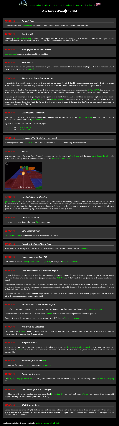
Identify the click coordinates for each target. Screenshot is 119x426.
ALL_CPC (61, 278)
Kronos (19, 350)
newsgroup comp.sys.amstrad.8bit (20, 379)
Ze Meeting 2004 (57, 394)
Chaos (38, 222)
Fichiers (47, 5)
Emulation (69, 5)
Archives (90, 5)
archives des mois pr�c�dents (48, 423)
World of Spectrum (71, 318)
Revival (31, 69)
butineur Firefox (57, 99)
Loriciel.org (74, 156)
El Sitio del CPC (94, 90)
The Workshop (29, 143)
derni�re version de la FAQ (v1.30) (37, 262)
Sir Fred (49, 314)
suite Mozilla (37, 99)
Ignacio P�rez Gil (12, 202)
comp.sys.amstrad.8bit (70, 262)
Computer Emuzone (95, 309)
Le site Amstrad (11, 54)
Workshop (85, 394)
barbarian (21, 331)
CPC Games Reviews (13, 235)
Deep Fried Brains (85, 117)
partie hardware (37, 120)
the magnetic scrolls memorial (78, 347)
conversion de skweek (100, 156)
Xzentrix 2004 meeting (22, 39)
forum (11, 127)
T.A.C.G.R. (47, 365)
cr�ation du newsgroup (105, 379)
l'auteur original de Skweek (61, 159)
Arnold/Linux (27, 25)
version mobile (35, 5)
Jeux (82, 5)
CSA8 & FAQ (57, 5)
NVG (44, 360)
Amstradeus (83, 248)
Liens (77, 5)
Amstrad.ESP (25, 129)
